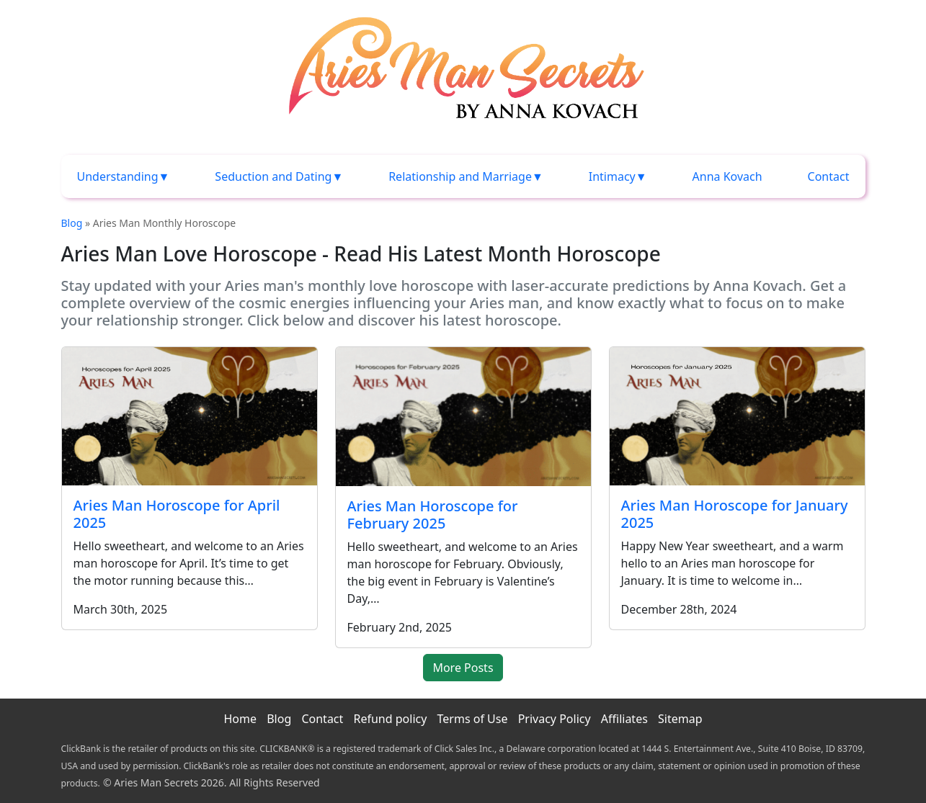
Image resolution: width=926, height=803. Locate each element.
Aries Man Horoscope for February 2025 (432, 514)
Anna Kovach (727, 176)
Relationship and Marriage (460, 176)
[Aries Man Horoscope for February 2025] (463, 416)
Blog (72, 223)
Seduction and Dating (273, 176)
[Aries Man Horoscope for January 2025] (737, 416)
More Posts (462, 668)
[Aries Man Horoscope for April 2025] (189, 416)
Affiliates (624, 719)
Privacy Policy (554, 719)
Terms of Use (472, 719)
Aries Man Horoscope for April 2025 (177, 513)
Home (240, 719)
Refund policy (390, 719)
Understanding (118, 176)
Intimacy (612, 176)
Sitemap (680, 719)
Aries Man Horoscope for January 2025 (734, 513)
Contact (829, 176)
